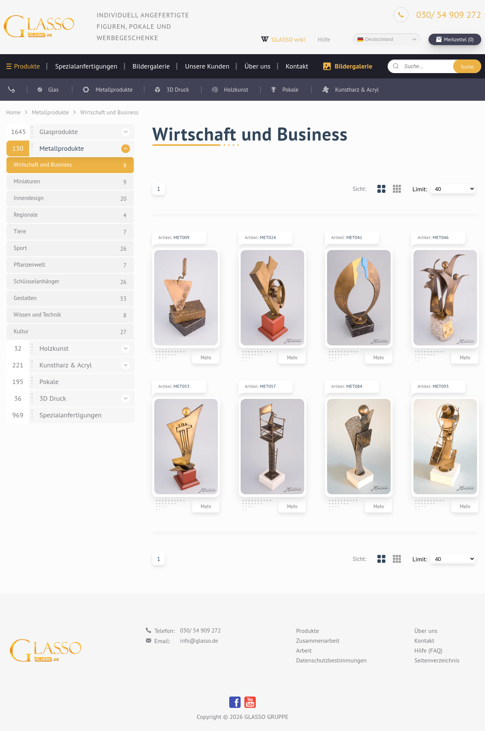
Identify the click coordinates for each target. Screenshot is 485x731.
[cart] (455, 39)
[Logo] (39, 26)
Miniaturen (27, 181)
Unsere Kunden (207, 66)
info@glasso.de (199, 641)
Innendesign (29, 197)
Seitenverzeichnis (436, 660)
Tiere (20, 231)
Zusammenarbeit (317, 640)
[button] (125, 132)
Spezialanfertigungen (86, 66)
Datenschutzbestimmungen (331, 660)
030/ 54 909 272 (200, 630)
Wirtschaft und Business (43, 164)
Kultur (21, 331)
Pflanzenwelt (29, 264)
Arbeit (303, 650)
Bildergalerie (151, 66)
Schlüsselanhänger (36, 281)
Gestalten (25, 297)
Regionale (26, 214)
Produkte (27, 66)
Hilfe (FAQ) (428, 650)
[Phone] (437, 14)
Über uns (257, 66)
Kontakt (297, 66)
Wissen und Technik (37, 314)
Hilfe (324, 39)
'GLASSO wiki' (284, 39)
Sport (20, 247)
